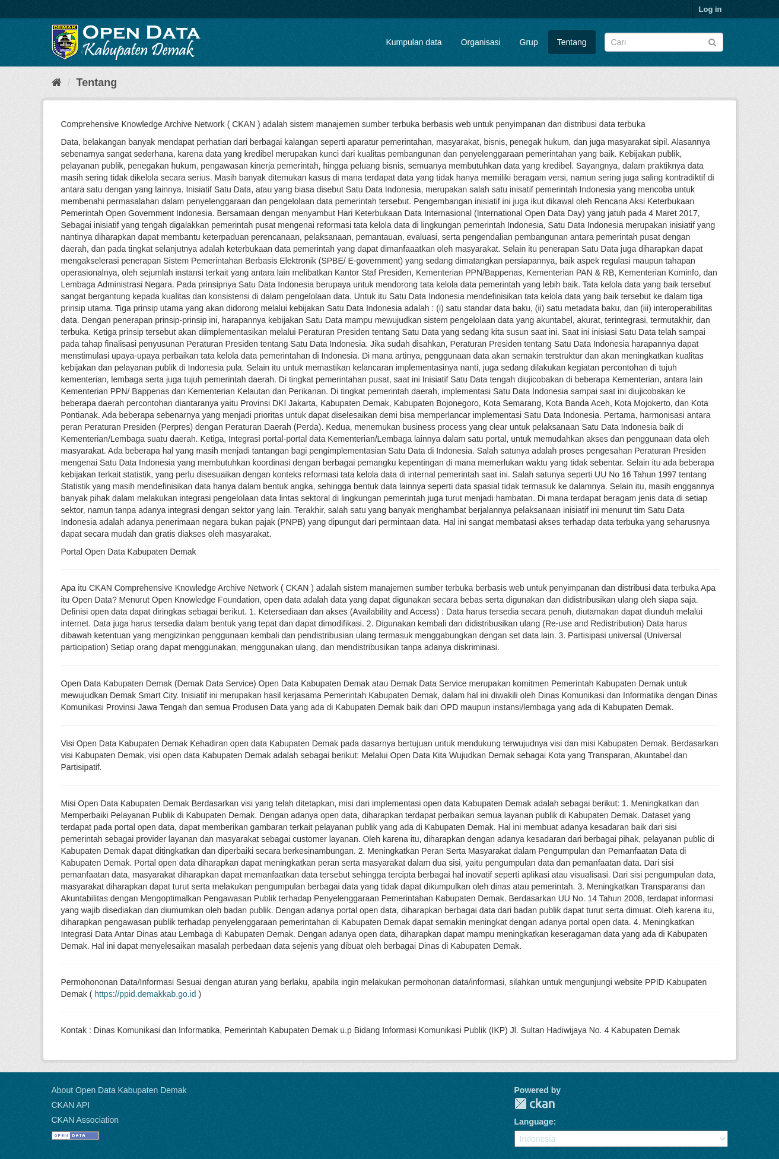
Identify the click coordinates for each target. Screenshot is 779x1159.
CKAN (534, 1103)
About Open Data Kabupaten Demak (119, 1090)
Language (534, 1121)
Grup (529, 42)
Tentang (572, 42)
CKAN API (71, 1105)
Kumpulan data (413, 42)
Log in (710, 9)
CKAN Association (85, 1120)
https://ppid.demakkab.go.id (145, 994)
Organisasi (481, 42)
